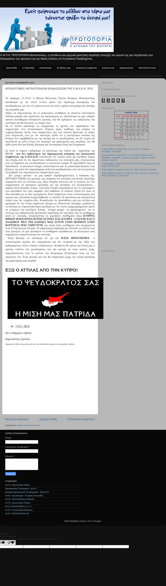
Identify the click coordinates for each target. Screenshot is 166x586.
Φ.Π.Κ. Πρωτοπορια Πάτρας (18, 503)
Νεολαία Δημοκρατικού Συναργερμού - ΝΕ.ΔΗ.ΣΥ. (27, 492)
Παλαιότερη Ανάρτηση (81, 419)
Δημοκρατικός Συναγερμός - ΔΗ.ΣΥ (21, 488)
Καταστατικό (45, 68)
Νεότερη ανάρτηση (17, 419)
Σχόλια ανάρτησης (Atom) (28, 425)
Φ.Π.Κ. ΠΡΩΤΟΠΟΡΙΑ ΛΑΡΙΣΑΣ (19, 499)
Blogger (97, 521)
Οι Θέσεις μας (64, 68)
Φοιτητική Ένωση (147, 68)
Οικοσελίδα (11, 68)
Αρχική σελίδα (48, 419)
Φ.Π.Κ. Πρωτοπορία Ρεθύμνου (19, 510)
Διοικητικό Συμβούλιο (86, 68)
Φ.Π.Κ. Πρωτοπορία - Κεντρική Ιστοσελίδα (24, 496)
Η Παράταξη (28, 68)
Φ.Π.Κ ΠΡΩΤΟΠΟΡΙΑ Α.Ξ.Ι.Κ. (18, 506)
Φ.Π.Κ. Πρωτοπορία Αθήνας (17, 485)
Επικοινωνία (108, 68)
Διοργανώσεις (126, 68)
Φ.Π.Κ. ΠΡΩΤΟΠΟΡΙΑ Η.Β (17, 513)
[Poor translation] (11, 542)
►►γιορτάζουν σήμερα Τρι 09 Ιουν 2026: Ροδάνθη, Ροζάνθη (129, 169)
